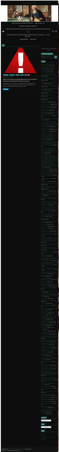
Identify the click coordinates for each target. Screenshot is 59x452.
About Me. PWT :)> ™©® (40, 23)
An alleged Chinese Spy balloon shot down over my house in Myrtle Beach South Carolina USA (49, 318)
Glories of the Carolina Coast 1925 (47, 251)
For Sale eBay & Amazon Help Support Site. (28, 26)
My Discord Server (44, 181)
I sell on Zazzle (44, 303)
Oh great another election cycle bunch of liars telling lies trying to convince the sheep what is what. (48, 351)
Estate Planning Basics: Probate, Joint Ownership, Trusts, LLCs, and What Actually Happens (48, 68)
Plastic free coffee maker (45, 104)
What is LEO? (43, 314)
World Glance (33, 39)
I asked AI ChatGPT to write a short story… (49, 300)
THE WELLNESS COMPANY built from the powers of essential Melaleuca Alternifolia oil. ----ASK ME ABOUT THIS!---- (28, 35)
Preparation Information (45, 401)
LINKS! (28, 31)
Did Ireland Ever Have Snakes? (46, 115)
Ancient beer (43, 413)
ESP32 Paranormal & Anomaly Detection (48, 85)
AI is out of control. (44, 298)
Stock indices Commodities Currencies (48, 94)
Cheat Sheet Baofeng (45, 171)
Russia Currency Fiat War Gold (46, 403)
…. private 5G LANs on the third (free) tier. (49, 391)
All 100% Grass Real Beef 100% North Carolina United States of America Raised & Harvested (48, 358)
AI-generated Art (44, 327)
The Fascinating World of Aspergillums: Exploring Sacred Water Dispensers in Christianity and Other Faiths (48, 259)
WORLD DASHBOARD (24, 39)
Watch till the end (44, 226)
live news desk (43, 71)
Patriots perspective (45, 399)
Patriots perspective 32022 (46, 397)
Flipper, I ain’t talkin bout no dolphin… (48, 218)
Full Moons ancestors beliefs (46, 178)
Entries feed (43, 435)
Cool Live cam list (44, 331)
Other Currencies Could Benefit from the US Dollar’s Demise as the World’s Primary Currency (20, 80)
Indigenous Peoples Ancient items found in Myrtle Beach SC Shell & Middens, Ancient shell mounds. (28, 29)
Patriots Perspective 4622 (46, 386)
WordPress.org (44, 439)
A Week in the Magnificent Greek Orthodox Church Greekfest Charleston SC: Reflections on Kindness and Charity (49, 263)
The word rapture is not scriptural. (47, 98)
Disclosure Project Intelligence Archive (48, 91)
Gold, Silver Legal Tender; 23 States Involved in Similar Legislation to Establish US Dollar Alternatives (49, 284)
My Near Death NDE (45, 169)
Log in (42, 433)
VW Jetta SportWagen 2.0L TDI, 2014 (48, 183)
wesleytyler (11, 77)
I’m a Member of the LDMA (46, 305)
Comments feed (44, 437)
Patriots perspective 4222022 (46, 361)
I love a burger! (44, 224)
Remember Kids (44, 281)
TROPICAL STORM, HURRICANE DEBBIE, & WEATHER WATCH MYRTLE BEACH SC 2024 (49, 194)
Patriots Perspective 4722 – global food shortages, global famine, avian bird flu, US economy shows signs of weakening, (49, 379)
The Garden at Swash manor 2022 (47, 388)
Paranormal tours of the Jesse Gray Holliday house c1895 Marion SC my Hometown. (48, 215)
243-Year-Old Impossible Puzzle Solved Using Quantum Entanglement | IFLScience (48, 411)
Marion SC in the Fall (45, 190)
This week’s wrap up (45, 228)
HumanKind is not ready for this (47, 287)
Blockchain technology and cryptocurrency (49, 244)
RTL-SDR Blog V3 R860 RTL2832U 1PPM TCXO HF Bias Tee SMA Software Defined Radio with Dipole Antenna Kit (49, 174)
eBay (42, 329)
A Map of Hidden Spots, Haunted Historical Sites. (22, 23)
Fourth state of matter (45, 131)
